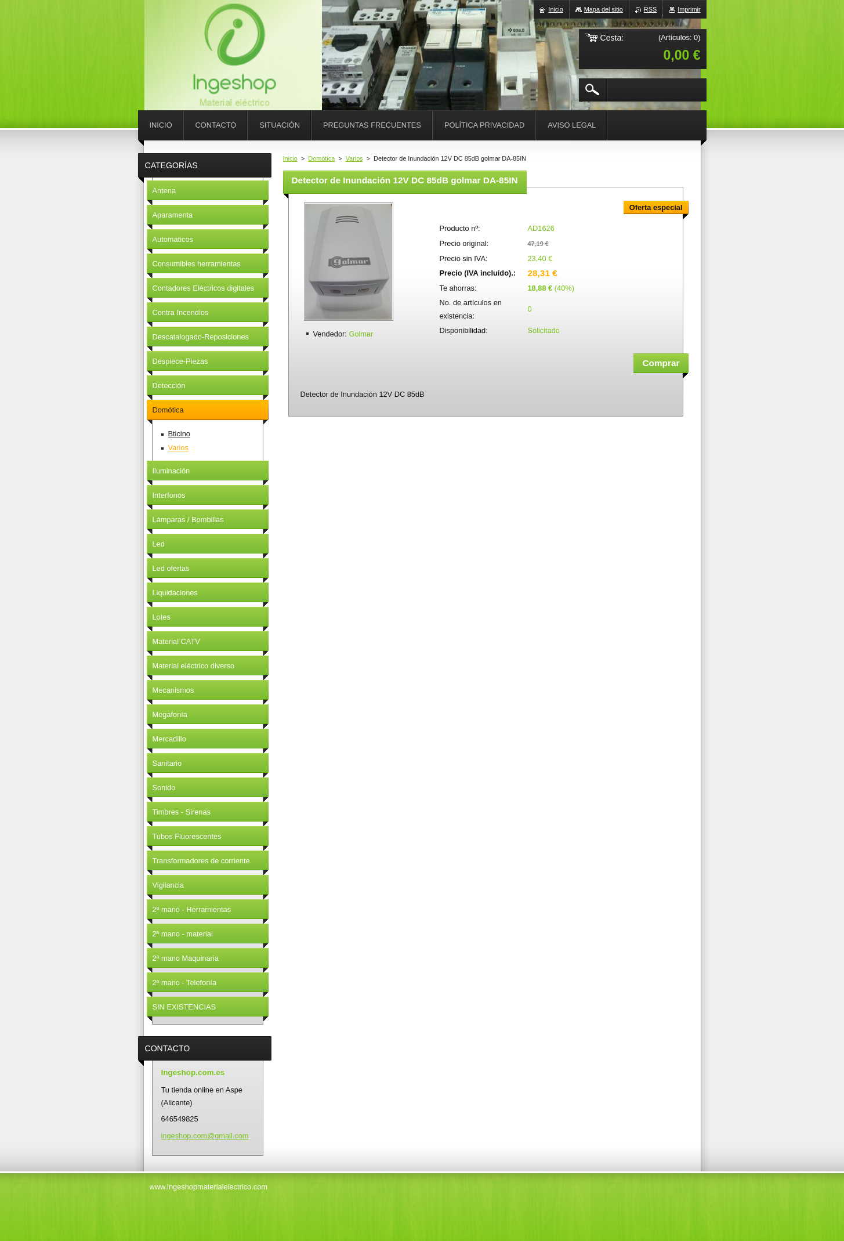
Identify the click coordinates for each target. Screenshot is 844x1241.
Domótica (321, 158)
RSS (650, 9)
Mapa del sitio (603, 9)
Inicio (290, 158)
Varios (354, 158)
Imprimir (689, 9)
